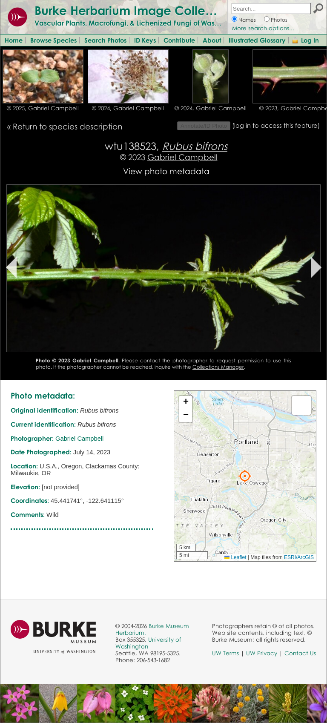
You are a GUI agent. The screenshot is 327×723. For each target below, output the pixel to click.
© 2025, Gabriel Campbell (43, 108)
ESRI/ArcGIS (299, 557)
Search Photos (105, 40)
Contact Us (300, 653)
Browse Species (53, 40)
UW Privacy (261, 653)
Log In (310, 40)
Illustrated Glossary (257, 40)
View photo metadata (166, 171)
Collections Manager (218, 367)
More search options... (263, 28)
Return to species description (67, 126)
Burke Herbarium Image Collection (134, 10)
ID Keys (145, 40)
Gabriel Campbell (182, 157)
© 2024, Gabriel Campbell (128, 108)
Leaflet (235, 557)
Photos (279, 20)
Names (247, 20)
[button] (245, 476)
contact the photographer (173, 360)
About (212, 40)
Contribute (179, 40)
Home (14, 40)
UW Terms (225, 653)
